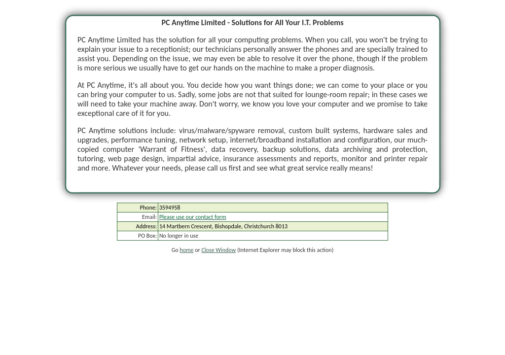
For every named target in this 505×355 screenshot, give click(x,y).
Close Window (218, 250)
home (186, 250)
